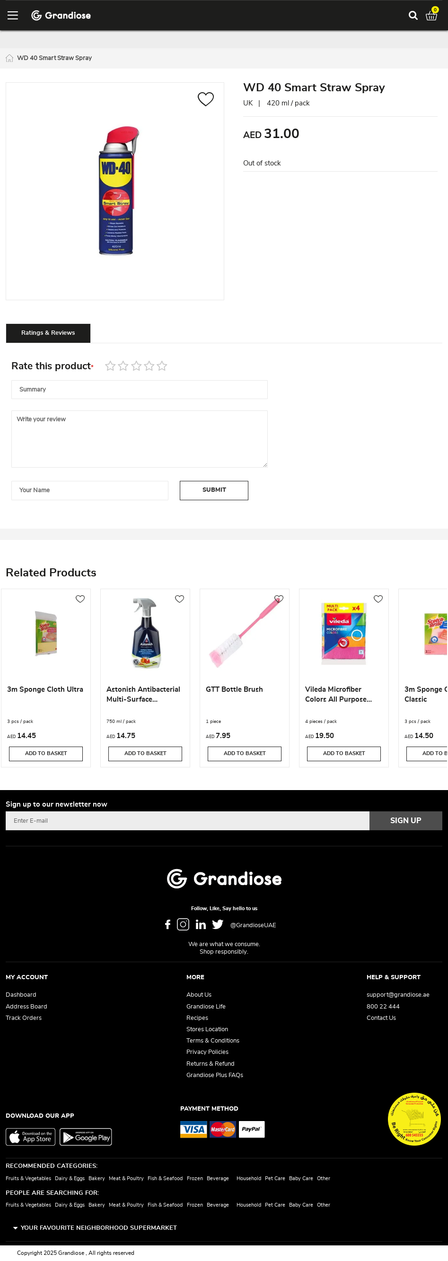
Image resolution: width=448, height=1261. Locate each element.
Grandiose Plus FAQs (214, 1075)
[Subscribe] (405, 820)
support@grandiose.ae (398, 995)
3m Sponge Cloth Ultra (45, 689)
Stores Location (207, 1029)
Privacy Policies (207, 1052)
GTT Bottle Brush (234, 689)
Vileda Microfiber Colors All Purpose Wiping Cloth (336, 696)
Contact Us (381, 1018)
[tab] (48, 332)
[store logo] (61, 15)
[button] (206, 100)
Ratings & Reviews (48, 333)
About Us (198, 995)
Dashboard (21, 995)
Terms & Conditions (212, 1041)
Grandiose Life (206, 1007)
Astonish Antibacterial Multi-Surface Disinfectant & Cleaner (143, 696)
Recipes (197, 1018)
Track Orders (24, 1018)
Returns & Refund (210, 1064)
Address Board (26, 1007)
